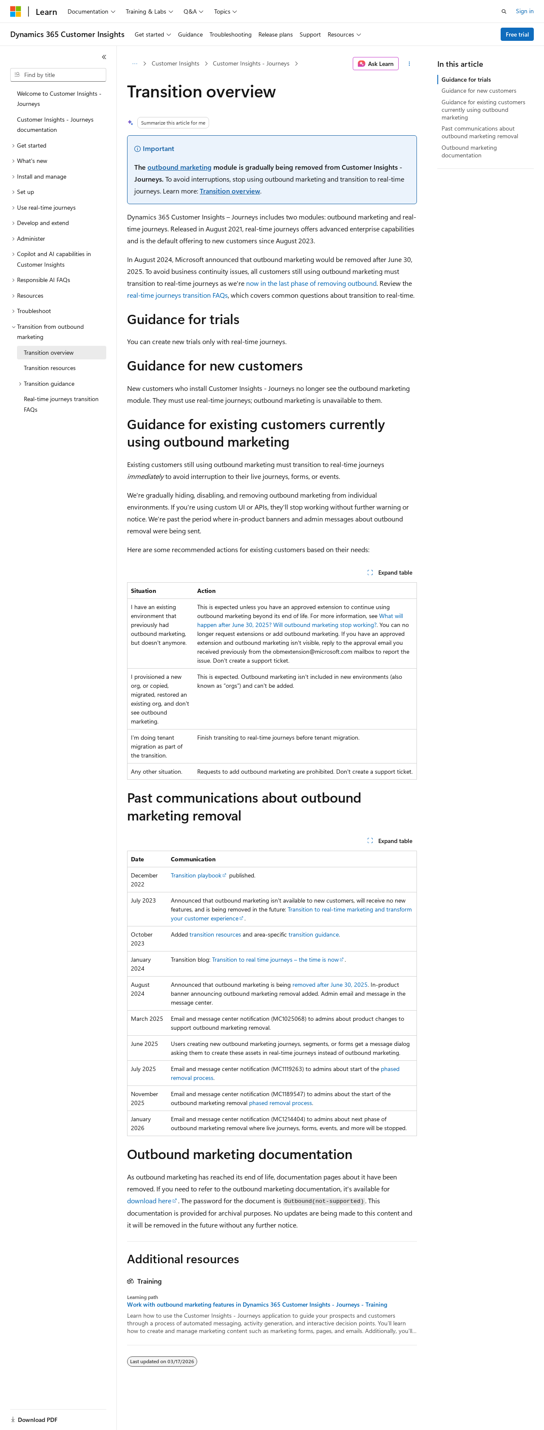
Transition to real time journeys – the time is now (275, 959)
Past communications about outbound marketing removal (480, 132)
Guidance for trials (466, 79)
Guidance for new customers (479, 90)
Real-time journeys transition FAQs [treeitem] (61, 404)
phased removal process (280, 1103)
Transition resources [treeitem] (50, 368)
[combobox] (58, 75)
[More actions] (409, 64)
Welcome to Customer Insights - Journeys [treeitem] (59, 98)
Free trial (517, 34)
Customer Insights (175, 63)
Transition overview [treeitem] (49, 352)
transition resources (215, 934)
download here (149, 1200)
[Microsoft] (15, 11)
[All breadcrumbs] (134, 64)
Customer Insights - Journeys (251, 63)
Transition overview (230, 190)
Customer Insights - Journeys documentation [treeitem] (55, 124)
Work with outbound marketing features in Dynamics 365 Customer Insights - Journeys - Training (257, 1304)
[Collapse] (104, 57)
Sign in (525, 11)
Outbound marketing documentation (469, 151)
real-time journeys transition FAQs (177, 295)
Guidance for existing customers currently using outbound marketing (483, 109)
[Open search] (504, 11)
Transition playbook (196, 875)
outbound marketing (179, 166)
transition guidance (314, 934)
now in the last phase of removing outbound (311, 283)
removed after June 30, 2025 (330, 984)
